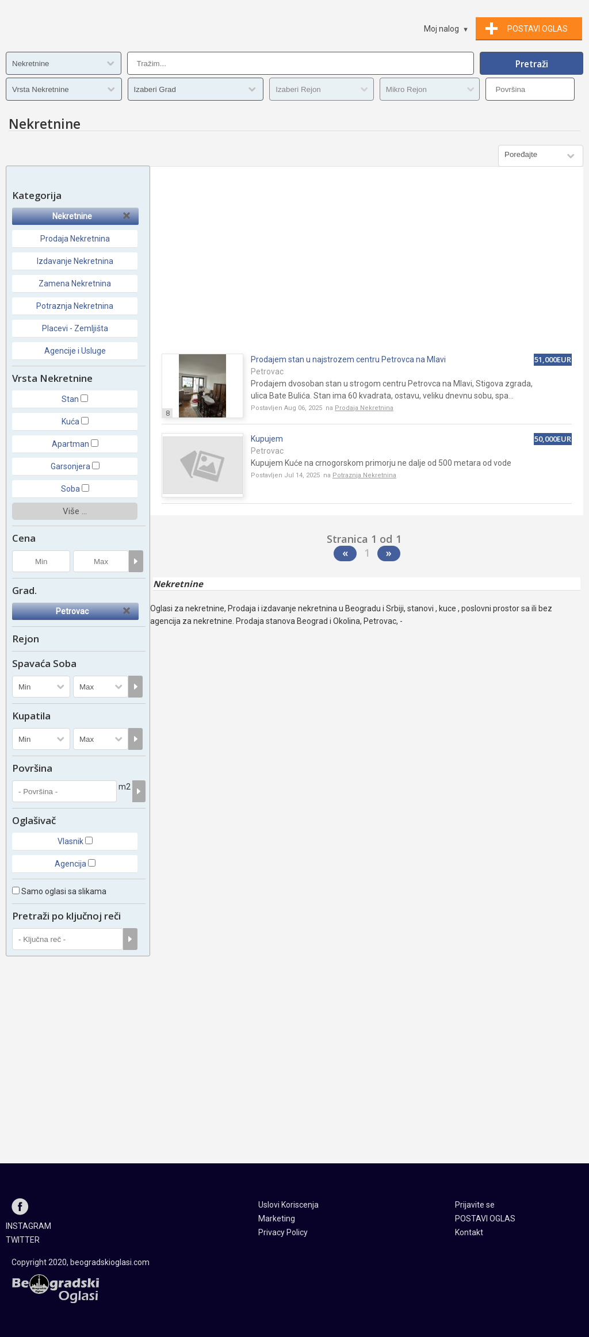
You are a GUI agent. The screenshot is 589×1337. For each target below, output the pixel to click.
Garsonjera (70, 466)
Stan (70, 399)
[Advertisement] (367, 264)
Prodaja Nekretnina (75, 238)
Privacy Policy (283, 1232)
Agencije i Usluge (75, 350)
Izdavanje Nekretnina (75, 261)
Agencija (70, 863)
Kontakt (469, 1232)
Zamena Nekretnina (75, 283)
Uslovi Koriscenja (288, 1204)
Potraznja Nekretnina (74, 306)
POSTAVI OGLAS (485, 1218)
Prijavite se (475, 1204)
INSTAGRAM (28, 1226)
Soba (70, 488)
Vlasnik (70, 841)
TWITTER (23, 1239)
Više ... (75, 511)
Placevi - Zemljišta (75, 328)
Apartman (70, 444)
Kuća (70, 421)
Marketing (276, 1218)
